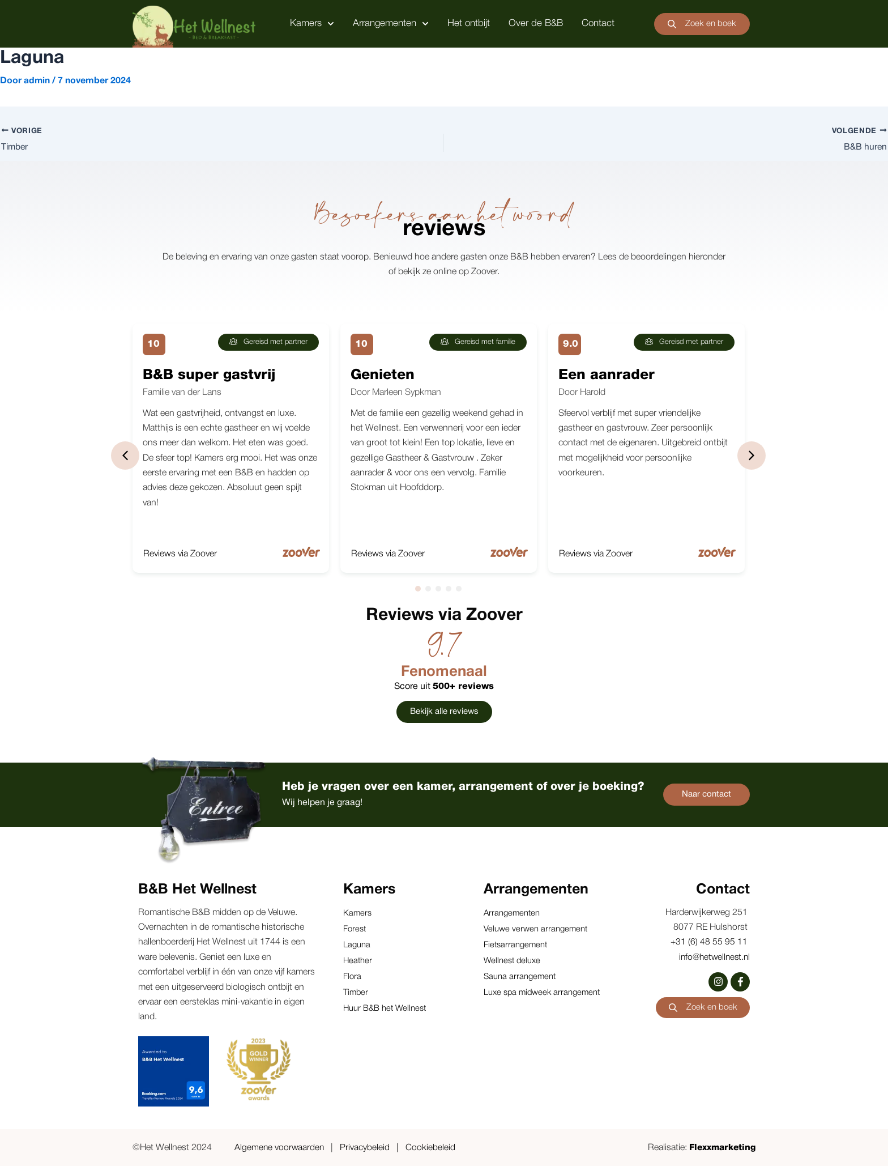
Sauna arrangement (520, 977)
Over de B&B (536, 23)
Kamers (312, 24)
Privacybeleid (366, 1148)
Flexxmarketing (720, 1148)
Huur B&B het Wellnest (385, 1008)
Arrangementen (391, 24)
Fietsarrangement (516, 945)
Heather (358, 961)
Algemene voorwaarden (280, 1148)
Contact (598, 23)
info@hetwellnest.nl (712, 957)
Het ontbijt (468, 23)
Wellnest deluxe (512, 961)
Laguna (356, 945)
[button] (125, 456)
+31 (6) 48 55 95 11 (710, 943)
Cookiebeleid (432, 1148)
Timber (356, 993)
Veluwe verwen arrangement (536, 929)
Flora (352, 977)
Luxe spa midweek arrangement (543, 993)
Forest (354, 929)
